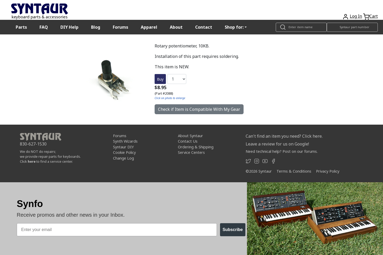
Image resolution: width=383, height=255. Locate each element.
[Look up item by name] (301, 27)
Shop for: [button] (234, 27)
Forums (120, 27)
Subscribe (233, 229)
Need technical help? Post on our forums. (282, 151)
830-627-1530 (33, 144)
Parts (21, 27)
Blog (95, 27)
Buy (160, 79)
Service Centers (191, 152)
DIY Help (69, 27)
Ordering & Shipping (195, 146)
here (32, 161)
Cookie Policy (124, 152)
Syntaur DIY (123, 146)
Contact (203, 27)
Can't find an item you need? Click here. (284, 136)
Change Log (123, 158)
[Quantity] (176, 79)
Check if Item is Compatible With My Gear (199, 109)
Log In (356, 16)
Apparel (149, 27)
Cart (373, 16)
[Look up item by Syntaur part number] (352, 27)
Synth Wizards (125, 141)
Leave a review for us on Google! (277, 144)
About (176, 27)
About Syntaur (190, 135)
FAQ (44, 27)
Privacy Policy (327, 171)
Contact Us (188, 141)
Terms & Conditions (294, 171)
